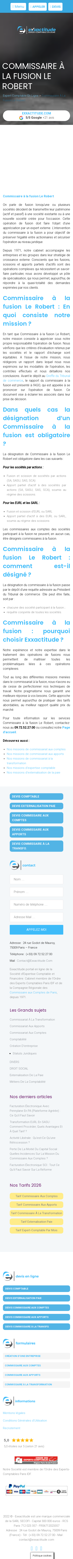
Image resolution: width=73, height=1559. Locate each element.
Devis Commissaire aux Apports (30, 832)
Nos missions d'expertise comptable (31, 768)
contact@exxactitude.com (34, 960)
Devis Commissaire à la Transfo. (30, 846)
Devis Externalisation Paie (33, 806)
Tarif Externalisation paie (36, 1221)
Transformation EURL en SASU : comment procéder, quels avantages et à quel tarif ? (36, 1126)
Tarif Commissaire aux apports (36, 1204)
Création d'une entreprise (22, 1356)
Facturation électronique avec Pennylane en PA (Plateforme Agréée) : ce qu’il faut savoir (35, 1110)
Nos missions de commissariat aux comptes (36, 749)
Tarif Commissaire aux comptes (37, 1196)
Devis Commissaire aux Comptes (30, 818)
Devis (55, 6)
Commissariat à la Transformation (32, 1019)
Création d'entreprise (24, 1046)
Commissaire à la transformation (28, 1384)
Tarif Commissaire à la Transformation (36, 1213)
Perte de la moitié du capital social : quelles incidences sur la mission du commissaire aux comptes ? (34, 1153)
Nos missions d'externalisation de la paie (33, 772)
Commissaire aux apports (22, 1375)
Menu (18, 6)
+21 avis (36, 116)
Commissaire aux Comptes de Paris (33, 992)
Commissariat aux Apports (27, 1026)
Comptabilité (18, 1039)
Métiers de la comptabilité (28, 1081)
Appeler (37, 6)
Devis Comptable (25, 796)
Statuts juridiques (25, 1053)
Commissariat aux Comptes (28, 1032)
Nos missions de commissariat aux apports (35, 754)
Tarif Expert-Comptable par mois (36, 1230)
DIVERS (14, 1062)
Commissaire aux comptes (23, 1365)
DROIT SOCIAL (19, 1068)
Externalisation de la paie (26, 1075)
